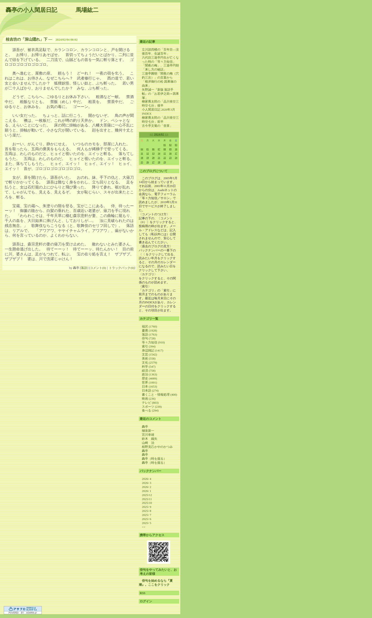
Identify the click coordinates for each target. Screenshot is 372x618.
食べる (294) (150, 410)
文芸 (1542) (149, 354)
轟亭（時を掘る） (154, 458)
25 (142, 162)
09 (170, 149)
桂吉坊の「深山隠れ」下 (26, 39)
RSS (142, 593)
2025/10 (147, 503)
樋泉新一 (148, 430)
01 (164, 145)
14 (159, 153)
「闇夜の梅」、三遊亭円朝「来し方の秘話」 (160, 67)
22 (164, 157)
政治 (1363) (149, 374)
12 (147, 153)
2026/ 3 (146, 483)
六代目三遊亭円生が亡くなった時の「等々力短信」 (160, 59)
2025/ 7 (146, 515)
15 (164, 153)
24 (176, 157)
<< (151, 134)
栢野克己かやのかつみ (157, 447)
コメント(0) (98, 268)
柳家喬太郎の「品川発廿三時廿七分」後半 (160, 103)
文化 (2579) (149, 362)
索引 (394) (148, 346)
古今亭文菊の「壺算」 (157, 125)
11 (142, 153)
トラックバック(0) (121, 268)
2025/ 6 (146, 519)
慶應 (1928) (149, 330)
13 (153, 153)
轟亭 (145, 426)
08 (164, 149)
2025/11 (147, 499)
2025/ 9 (146, 507)
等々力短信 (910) (153, 342)
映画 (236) (148, 398)
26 (147, 162)
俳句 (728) (148, 338)
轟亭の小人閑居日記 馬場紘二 (52, 10)
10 (176, 149)
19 (147, 157)
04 (142, 149)
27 (153, 162)
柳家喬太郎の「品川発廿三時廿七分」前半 (160, 119)
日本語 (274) (150, 390)
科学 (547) (148, 366)
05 (147, 149)
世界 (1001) (149, 382)
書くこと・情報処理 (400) (159, 394)
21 (159, 157)
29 (164, 162)
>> (166, 134)
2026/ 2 (146, 487)
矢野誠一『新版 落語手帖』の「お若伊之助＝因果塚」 (160, 93)
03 (176, 145)
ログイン (146, 601)
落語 (84, 268)
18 (142, 157)
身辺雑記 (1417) (152, 350)
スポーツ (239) (152, 406)
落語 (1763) (149, 334)
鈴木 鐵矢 (149, 438)
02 (170, 145)
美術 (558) (148, 358)
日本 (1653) (149, 386)
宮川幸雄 (148, 434)
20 (153, 157)
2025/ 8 (146, 511)
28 (159, 162)
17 (176, 153)
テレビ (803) (150, 402)
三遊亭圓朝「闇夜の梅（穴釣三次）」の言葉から (160, 75)
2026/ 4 (146, 479)
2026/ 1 (146, 491)
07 (159, 149)
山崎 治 (148, 443)
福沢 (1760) (149, 326)
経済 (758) (148, 370)
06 (153, 149)
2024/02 (159, 134)
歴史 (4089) (149, 378)
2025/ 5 (146, 523)
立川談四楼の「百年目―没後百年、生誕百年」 (160, 51)
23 (170, 157)
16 (170, 153)
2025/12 (147, 495)
